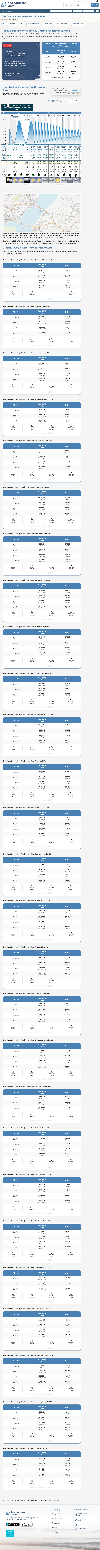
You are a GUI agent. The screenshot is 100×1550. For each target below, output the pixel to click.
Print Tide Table (71, 101)
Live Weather (47, 24)
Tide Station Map (62, 24)
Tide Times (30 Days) (16, 24)
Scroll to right (78, 148)
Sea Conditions (33, 24)
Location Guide (77, 24)
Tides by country (7, 11)
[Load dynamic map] (42, 213)
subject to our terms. (53, 1500)
